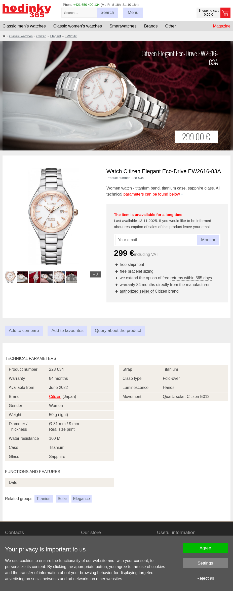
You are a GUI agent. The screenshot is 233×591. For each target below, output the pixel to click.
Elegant (55, 36)
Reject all (205, 578)
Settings (205, 563)
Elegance (81, 498)
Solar (62, 498)
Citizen (41, 36)
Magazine (221, 26)
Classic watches (20, 36)
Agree (205, 548)
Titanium (44, 498)
